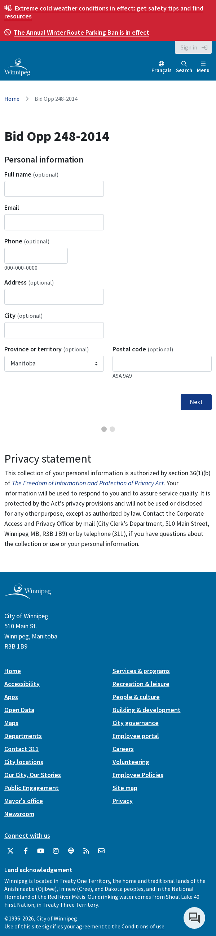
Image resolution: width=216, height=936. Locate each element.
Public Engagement (31, 788)
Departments (23, 736)
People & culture (136, 697)
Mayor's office (23, 801)
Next (196, 402)
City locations (23, 762)
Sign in (189, 47)
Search (184, 67)
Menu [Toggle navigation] (203, 67)
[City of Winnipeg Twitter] (10, 851)
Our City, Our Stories (32, 775)
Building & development (147, 710)
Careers (123, 749)
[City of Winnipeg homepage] (27, 596)
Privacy (123, 801)
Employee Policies (138, 775)
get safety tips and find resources (103, 12)
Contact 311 (21, 749)
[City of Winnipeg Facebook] (25, 851)
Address (29, 282)
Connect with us (27, 835)
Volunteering (131, 762)
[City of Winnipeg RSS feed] (86, 851)
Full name (31, 174)
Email (11, 207)
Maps (11, 723)
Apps (11, 697)
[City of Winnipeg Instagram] (56, 851)
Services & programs (141, 671)
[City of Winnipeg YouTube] (41, 851)
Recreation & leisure (141, 684)
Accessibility (22, 684)
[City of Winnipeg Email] (101, 851)
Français (161, 70)
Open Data (19, 710)
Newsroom (19, 814)
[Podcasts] (71, 851)
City (23, 315)
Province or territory (46, 349)
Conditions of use (143, 926)
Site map (125, 788)
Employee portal (136, 736)
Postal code (143, 349)
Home (11, 98)
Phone (26, 241)
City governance (136, 723)
